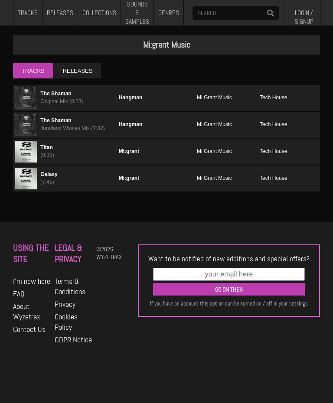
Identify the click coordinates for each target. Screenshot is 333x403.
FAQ (19, 294)
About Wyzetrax (26, 311)
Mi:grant (129, 151)
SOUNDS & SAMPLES (137, 13)
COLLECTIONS (99, 13)
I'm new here (31, 281)
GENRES (168, 13)
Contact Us (29, 329)
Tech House (273, 97)
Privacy (65, 304)
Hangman (131, 97)
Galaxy (48, 174)
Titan (46, 147)
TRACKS (28, 13)
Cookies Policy (66, 322)
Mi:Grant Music (214, 97)
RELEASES (60, 13)
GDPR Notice (73, 340)
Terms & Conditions (70, 286)
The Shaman (55, 94)
